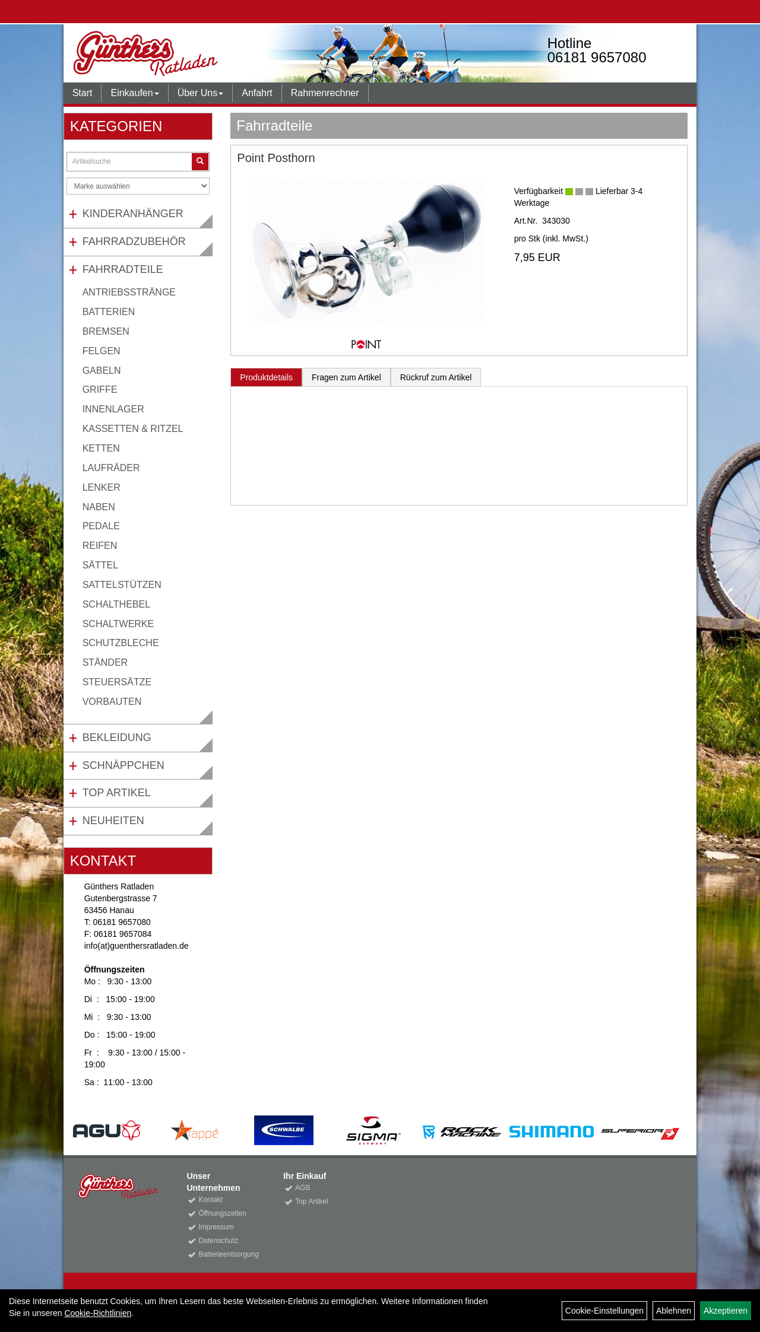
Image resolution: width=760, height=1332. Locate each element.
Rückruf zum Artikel (436, 377)
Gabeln (102, 370)
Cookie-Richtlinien (97, 1313)
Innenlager (113, 409)
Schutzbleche (121, 643)
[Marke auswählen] (138, 186)
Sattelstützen (122, 585)
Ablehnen (673, 1310)
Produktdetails (266, 377)
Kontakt (210, 1200)
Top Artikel (117, 793)
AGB (302, 1188)
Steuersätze (117, 682)
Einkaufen (134, 93)
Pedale (101, 526)
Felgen (102, 351)
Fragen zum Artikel (346, 377)
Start (82, 93)
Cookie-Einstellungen (604, 1310)
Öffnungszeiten (222, 1213)
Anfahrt (257, 93)
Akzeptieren (726, 1310)
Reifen (100, 546)
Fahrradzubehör (134, 241)
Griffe (100, 389)
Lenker (102, 487)
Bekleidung (117, 737)
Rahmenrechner (325, 93)
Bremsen (106, 331)
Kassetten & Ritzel (133, 429)
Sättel (100, 565)
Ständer (105, 662)
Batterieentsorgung (227, 1254)
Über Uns (201, 93)
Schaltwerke (118, 624)
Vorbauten (112, 702)
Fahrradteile (123, 269)
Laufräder (111, 468)
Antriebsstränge (129, 292)
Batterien (109, 312)
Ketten (101, 448)
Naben (99, 507)
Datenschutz (218, 1240)
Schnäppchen (123, 765)
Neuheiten (113, 820)
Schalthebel (116, 604)
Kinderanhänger (133, 214)
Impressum (215, 1227)
